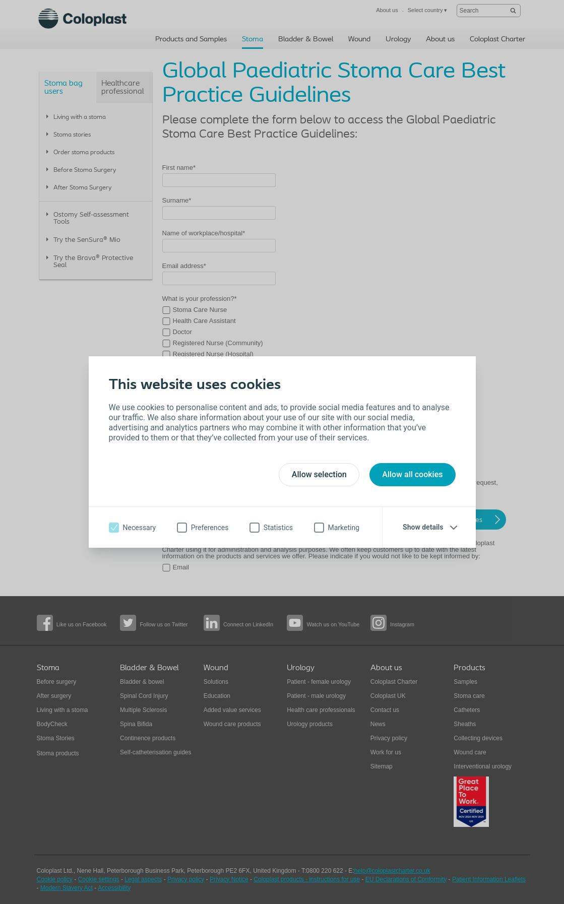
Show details (423, 527)
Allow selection (319, 474)
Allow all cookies (412, 474)
